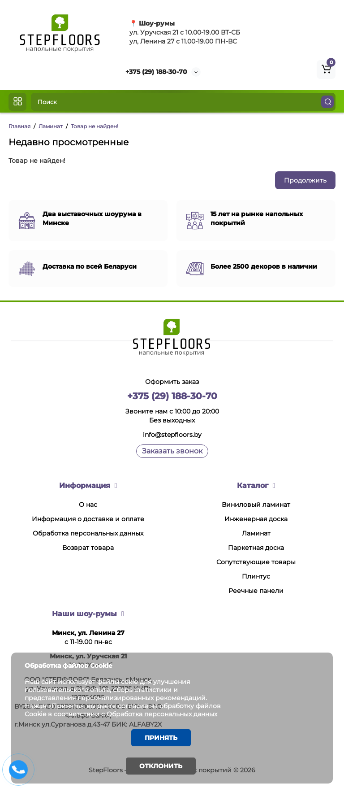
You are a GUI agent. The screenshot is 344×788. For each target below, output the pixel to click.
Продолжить (305, 180)
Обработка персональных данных (88, 533)
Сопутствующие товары (256, 562)
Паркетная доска (256, 548)
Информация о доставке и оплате (88, 519)
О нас (88, 505)
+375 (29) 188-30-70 (156, 72)
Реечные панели (256, 591)
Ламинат (51, 126)
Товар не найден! (94, 126)
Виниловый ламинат (256, 505)
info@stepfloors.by (172, 435)
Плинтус (256, 576)
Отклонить (160, 766)
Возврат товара (88, 548)
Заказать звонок (172, 451)
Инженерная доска (256, 519)
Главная (19, 126)
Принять (161, 738)
